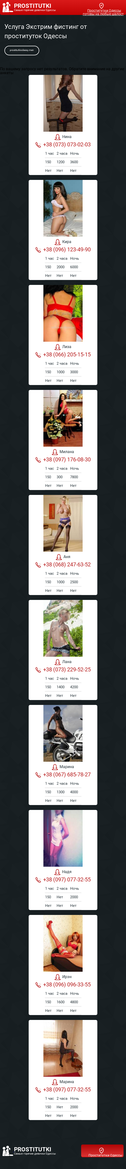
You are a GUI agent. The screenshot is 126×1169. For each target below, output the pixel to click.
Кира (63, 242)
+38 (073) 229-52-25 (63, 669)
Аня (63, 557)
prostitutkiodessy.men (22, 50)
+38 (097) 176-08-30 (63, 459)
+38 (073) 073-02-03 (63, 144)
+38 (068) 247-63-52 (63, 564)
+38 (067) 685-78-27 (63, 775)
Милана (63, 452)
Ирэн (63, 977)
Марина (63, 767)
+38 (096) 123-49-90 (63, 249)
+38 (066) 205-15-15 (63, 354)
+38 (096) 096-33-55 (63, 985)
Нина (63, 137)
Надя (63, 872)
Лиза (63, 347)
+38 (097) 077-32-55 (63, 880)
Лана (63, 662)
